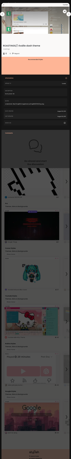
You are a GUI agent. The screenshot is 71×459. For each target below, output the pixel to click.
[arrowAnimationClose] (2, 14)
